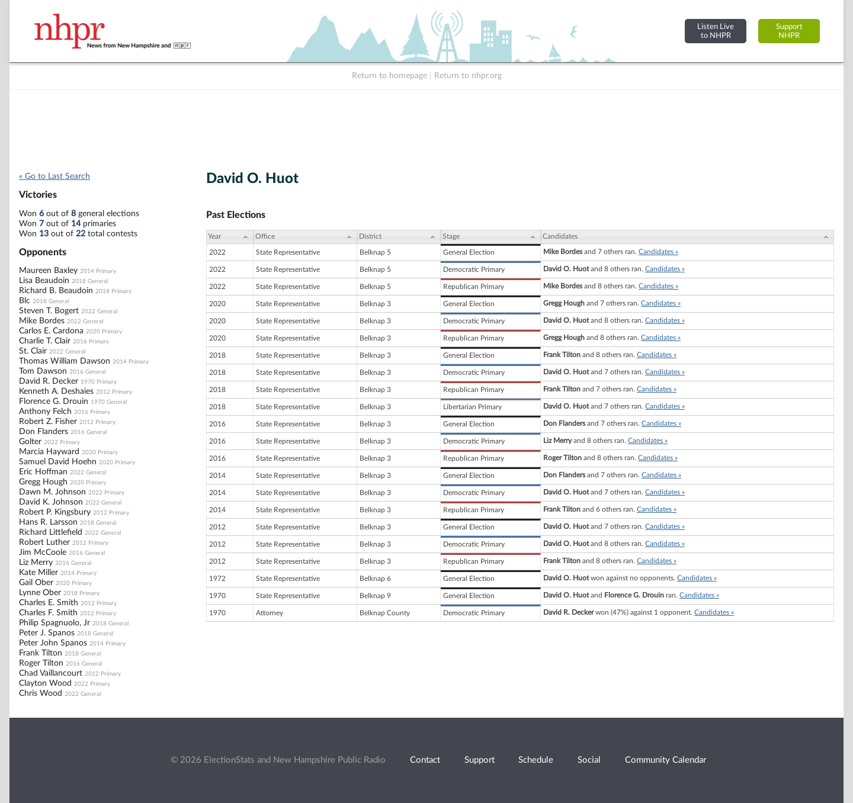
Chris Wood (40, 693)
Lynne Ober (40, 593)
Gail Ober (36, 583)
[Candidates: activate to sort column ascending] (687, 237)
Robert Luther (44, 542)
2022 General (99, 311)
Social (589, 760)
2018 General (90, 281)
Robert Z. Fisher (48, 421)
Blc (24, 301)
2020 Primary (104, 332)
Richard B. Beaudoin (56, 291)
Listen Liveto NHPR (715, 31)
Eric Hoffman (43, 472)
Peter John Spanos (53, 643)
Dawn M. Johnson (52, 492)
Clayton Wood (45, 683)
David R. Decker (48, 381)
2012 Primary (114, 392)
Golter (30, 442)
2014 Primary (98, 271)
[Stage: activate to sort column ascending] (491, 237)
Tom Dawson (43, 371)
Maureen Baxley (48, 270)
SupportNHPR (789, 31)
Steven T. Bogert (49, 311)
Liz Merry (36, 562)
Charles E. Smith (48, 603)
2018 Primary (113, 291)
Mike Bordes (42, 321)
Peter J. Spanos (47, 633)
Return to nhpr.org (468, 76)
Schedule (535, 760)
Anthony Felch (45, 411)
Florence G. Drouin (53, 401)
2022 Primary (62, 442)
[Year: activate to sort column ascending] (230, 237)
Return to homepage (389, 76)
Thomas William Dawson (64, 361)
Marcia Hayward (49, 452)
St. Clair (33, 351)
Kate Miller (38, 572)
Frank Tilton (40, 653)
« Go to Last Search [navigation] (54, 176)
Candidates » (658, 251)
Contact (425, 760)
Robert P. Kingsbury (55, 512)
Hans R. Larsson (48, 522)
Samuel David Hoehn (58, 462)
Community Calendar (665, 760)
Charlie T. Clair (44, 341)
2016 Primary (91, 342)
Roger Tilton (41, 663)
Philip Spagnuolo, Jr (54, 623)
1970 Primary (99, 382)
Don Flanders (43, 432)
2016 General (87, 372)
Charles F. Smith (48, 613)
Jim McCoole (42, 552)
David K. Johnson (51, 502)
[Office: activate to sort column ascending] (305, 237)
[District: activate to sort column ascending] (399, 237)
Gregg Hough (43, 482)
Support (479, 760)
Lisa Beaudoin (44, 281)
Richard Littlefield (50, 532)
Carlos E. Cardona (51, 331)
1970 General (109, 402)
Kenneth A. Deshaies (56, 391)
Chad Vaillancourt (50, 673)
